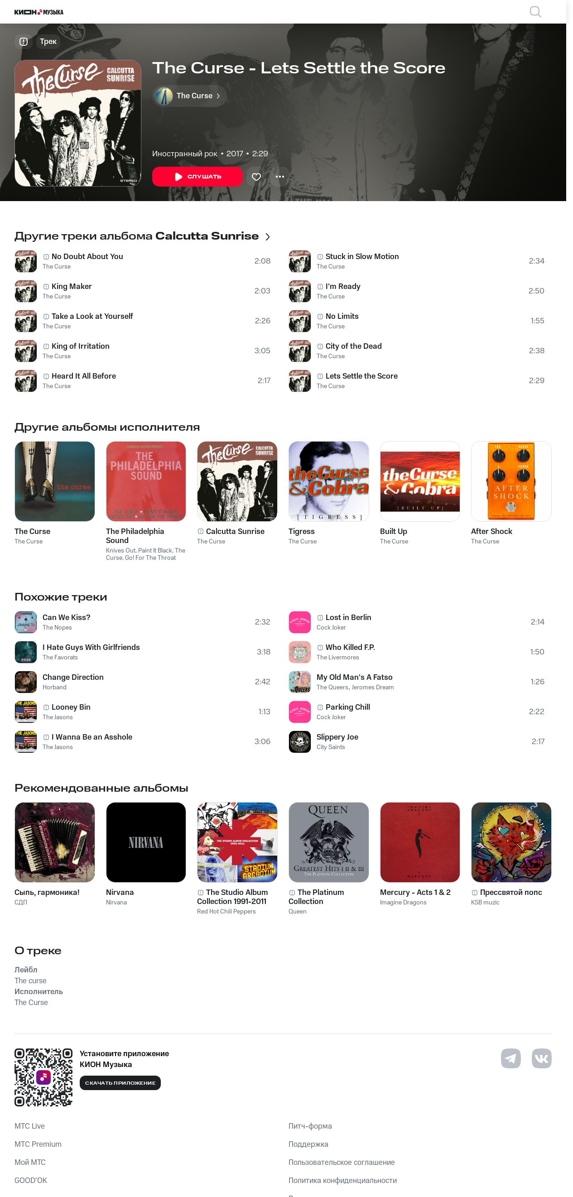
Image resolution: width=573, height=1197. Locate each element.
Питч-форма (310, 1126)
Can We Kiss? (66, 617)
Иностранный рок (184, 154)
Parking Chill (348, 707)
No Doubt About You (87, 256)
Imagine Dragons (403, 902)
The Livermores (338, 657)
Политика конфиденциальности (343, 1180)
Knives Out (120, 550)
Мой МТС (30, 1162)
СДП (20, 902)
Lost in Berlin (348, 617)
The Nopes (57, 627)
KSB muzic (485, 902)
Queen (298, 911)
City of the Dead (354, 346)
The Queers (332, 687)
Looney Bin (71, 707)
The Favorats (60, 657)
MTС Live (29, 1126)
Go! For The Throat (150, 557)
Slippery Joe (337, 737)
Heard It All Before (84, 376)
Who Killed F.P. (350, 647)
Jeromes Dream (373, 687)
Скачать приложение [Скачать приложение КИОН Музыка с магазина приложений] (120, 1083)
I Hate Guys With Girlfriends (91, 647)
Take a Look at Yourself (92, 316)
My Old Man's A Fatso (355, 677)
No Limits (342, 316)
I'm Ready (343, 286)
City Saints (331, 747)
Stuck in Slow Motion (362, 256)
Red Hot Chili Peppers (226, 911)
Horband (55, 687)
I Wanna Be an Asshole (92, 737)
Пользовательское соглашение (342, 1162)
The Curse (57, 266)
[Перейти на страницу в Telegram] (511, 1058)
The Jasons (58, 717)
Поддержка (308, 1144)
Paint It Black (155, 550)
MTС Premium (38, 1144)
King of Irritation (81, 346)
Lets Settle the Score (362, 376)
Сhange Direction (73, 677)
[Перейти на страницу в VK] (542, 1058)
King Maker (72, 286)
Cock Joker (331, 627)
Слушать (197, 177)
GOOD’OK (30, 1180)
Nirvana (116, 902)
